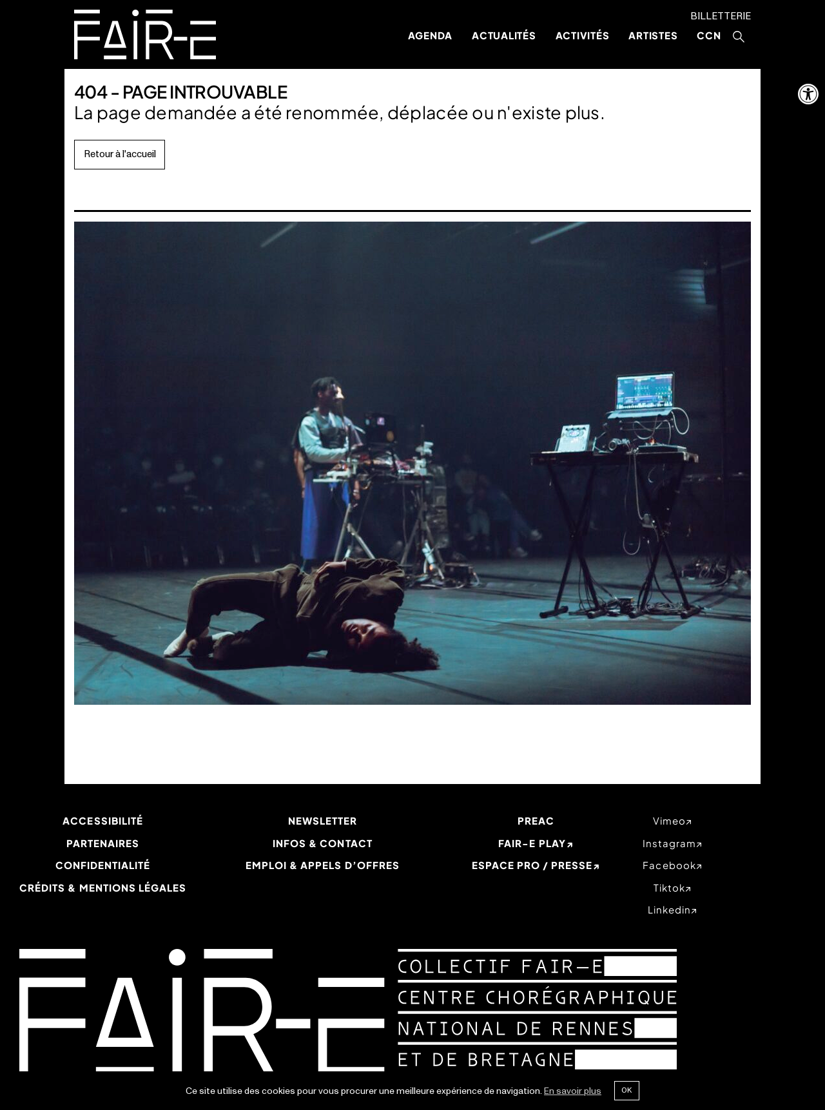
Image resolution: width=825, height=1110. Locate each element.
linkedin (669, 909)
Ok (626, 1090)
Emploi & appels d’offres (323, 865)
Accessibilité (103, 820)
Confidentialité (103, 865)
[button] (808, 94)
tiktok (669, 887)
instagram (669, 843)
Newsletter (323, 820)
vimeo (669, 820)
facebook (669, 865)
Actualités (504, 35)
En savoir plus (572, 1091)
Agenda (430, 35)
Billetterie (720, 16)
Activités (583, 35)
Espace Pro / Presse (532, 865)
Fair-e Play (532, 843)
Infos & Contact (323, 843)
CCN (709, 35)
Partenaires (103, 843)
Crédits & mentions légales (102, 887)
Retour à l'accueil (120, 154)
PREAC (536, 820)
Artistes (652, 35)
